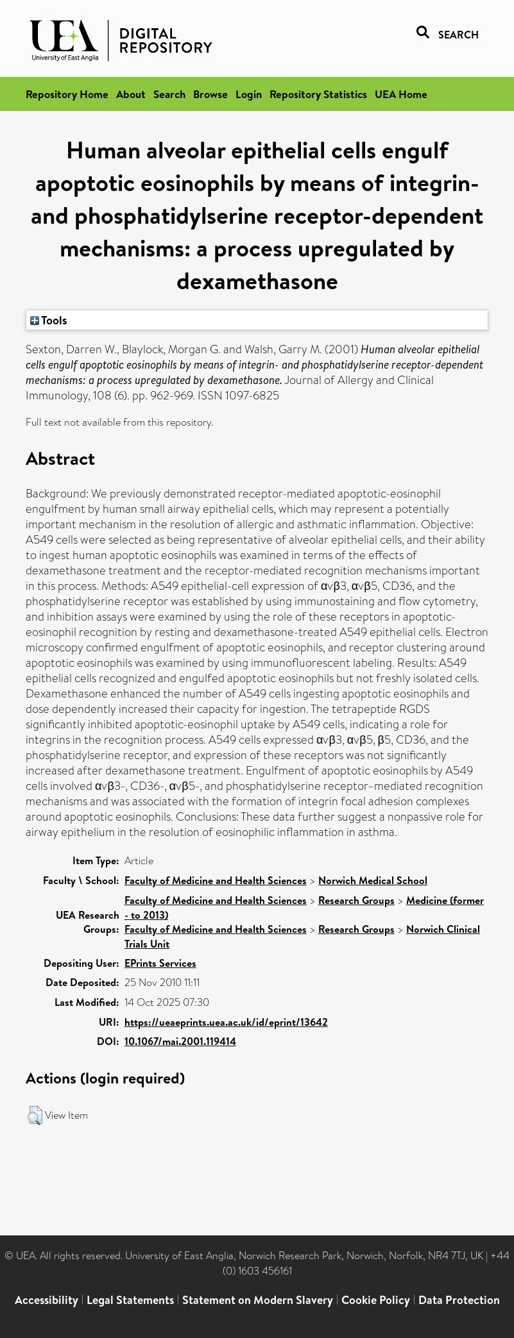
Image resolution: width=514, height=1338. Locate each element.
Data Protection (459, 1300)
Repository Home (67, 94)
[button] (35, 1115)
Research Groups (356, 900)
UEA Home (401, 94)
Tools (48, 320)
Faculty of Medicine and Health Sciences (215, 880)
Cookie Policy (375, 1300)
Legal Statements (130, 1300)
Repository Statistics (318, 94)
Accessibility (46, 1300)
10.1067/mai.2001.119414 (180, 1041)
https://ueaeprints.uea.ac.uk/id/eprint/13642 (226, 1022)
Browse (210, 94)
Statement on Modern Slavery (257, 1300)
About (131, 94)
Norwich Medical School (372, 880)
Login (249, 94)
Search (169, 94)
